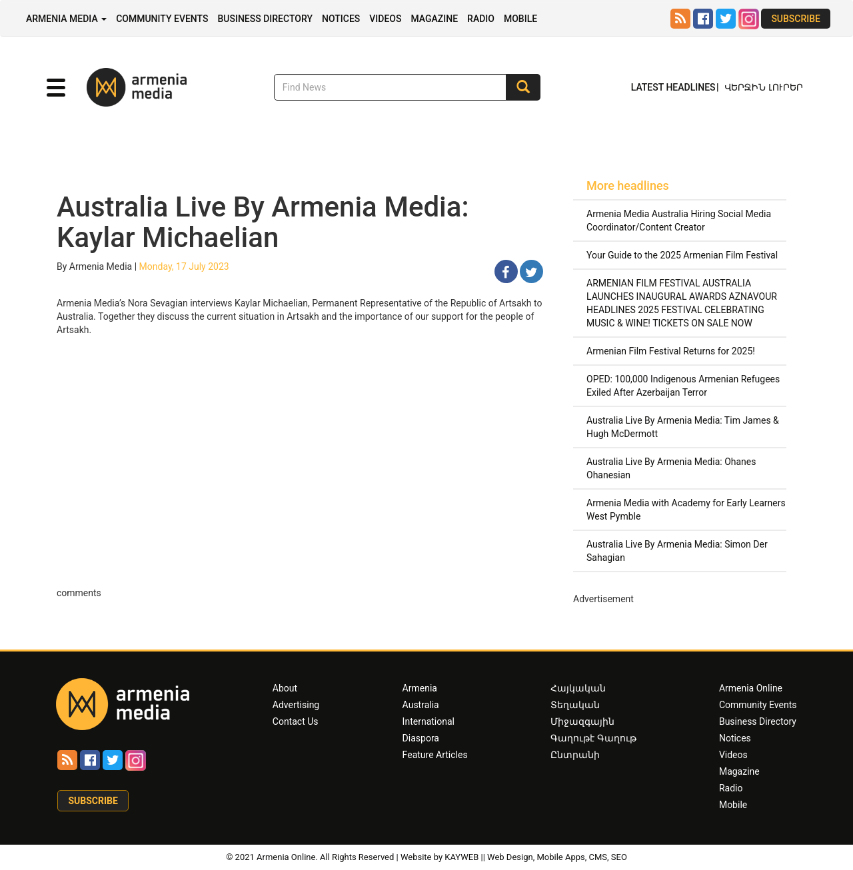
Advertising (296, 704)
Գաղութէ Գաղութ (593, 738)
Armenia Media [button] (66, 18)
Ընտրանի (575, 754)
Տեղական (575, 704)
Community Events (162, 18)
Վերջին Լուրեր (763, 87)
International (428, 721)
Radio (480, 18)
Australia (421, 704)
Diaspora (421, 738)
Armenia (420, 688)
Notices (341, 18)
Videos (385, 18)
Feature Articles (435, 754)
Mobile (520, 18)
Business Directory (265, 18)
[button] (56, 88)
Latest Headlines (673, 87)
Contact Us (296, 721)
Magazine (434, 18)
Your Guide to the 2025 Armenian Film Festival (682, 255)
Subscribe (795, 18)
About (285, 688)
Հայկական (578, 688)
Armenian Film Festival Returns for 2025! (670, 351)
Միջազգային (582, 721)
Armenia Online (750, 688)
